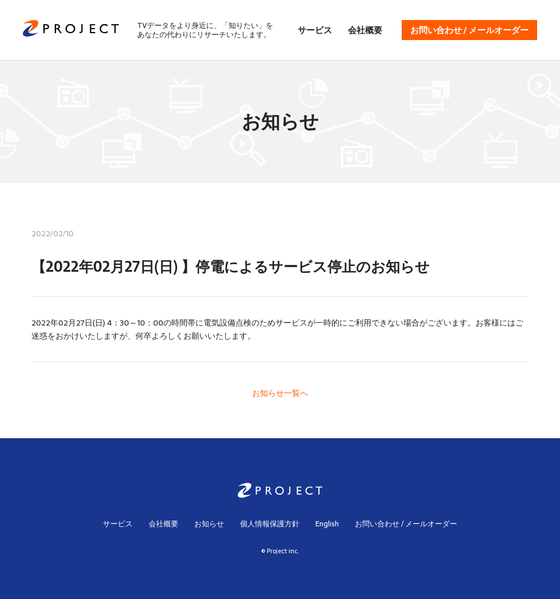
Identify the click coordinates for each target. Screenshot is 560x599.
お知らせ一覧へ (280, 393)
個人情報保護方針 (269, 524)
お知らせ (209, 524)
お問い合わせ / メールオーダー (469, 30)
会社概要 (365, 30)
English (327, 524)
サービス (315, 30)
